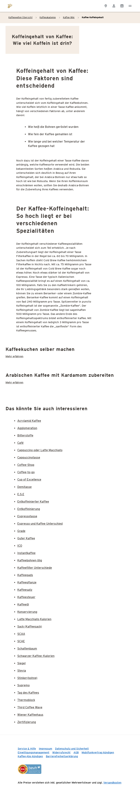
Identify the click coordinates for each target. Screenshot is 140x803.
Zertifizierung (26, 722)
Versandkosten (112, 782)
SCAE (21, 641)
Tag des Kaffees (28, 692)
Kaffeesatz (24, 590)
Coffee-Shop (25, 465)
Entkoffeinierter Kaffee (33, 501)
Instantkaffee (26, 553)
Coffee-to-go (26, 472)
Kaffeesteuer (26, 597)
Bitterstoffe (25, 435)
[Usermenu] (114, 6)
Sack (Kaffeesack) (29, 626)
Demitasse (24, 487)
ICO (19, 545)
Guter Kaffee (26, 538)
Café (20, 443)
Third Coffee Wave (29, 707)
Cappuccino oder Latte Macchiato (39, 450)
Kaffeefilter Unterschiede (34, 568)
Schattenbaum (27, 648)
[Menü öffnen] (130, 6)
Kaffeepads (25, 575)
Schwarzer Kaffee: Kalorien (36, 656)
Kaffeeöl (23, 604)
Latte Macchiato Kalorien (34, 619)
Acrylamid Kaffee (29, 421)
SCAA (21, 634)
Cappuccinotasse (28, 457)
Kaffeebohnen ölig (29, 560)
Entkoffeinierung (28, 509)
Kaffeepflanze (26, 582)
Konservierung (27, 612)
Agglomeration (27, 428)
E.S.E (20, 494)
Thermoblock (26, 700)
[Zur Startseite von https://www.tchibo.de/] (10, 6)
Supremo (23, 685)
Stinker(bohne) (27, 678)
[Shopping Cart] (122, 6)
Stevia (21, 670)
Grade (21, 531)
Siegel (21, 663)
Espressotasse (27, 516)
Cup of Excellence (29, 479)
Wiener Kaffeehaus (30, 714)
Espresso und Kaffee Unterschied (40, 523)
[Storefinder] (106, 6)
